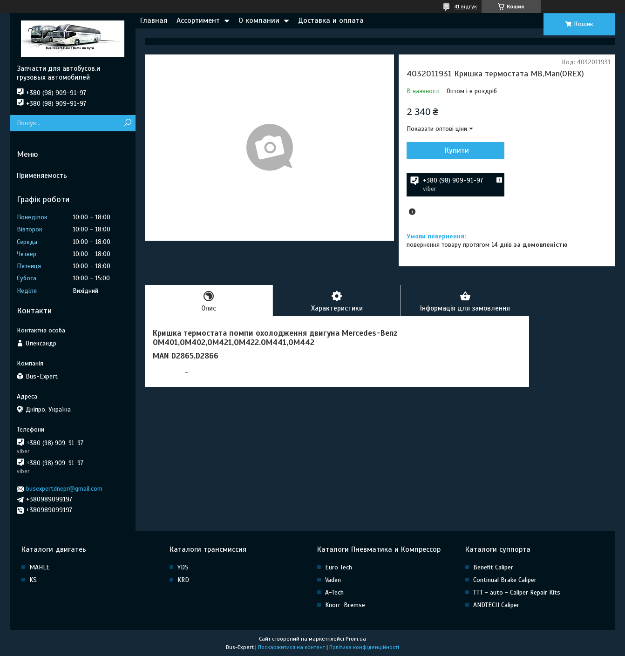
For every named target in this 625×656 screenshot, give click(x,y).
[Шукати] (127, 123)
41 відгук (465, 6)
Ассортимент (198, 20)
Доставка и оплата (331, 20)
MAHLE (39, 567)
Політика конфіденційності (364, 647)
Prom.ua (356, 639)
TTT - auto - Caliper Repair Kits (516, 592)
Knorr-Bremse (345, 605)
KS (33, 580)
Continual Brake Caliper (505, 580)
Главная (153, 20)
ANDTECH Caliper (496, 605)
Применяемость (42, 175)
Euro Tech (338, 567)
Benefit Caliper (493, 567)
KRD (183, 580)
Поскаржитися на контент (291, 647)
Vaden (333, 580)
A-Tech (334, 592)
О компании (258, 20)
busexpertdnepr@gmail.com (64, 489)
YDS (183, 567)
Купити (457, 150)
